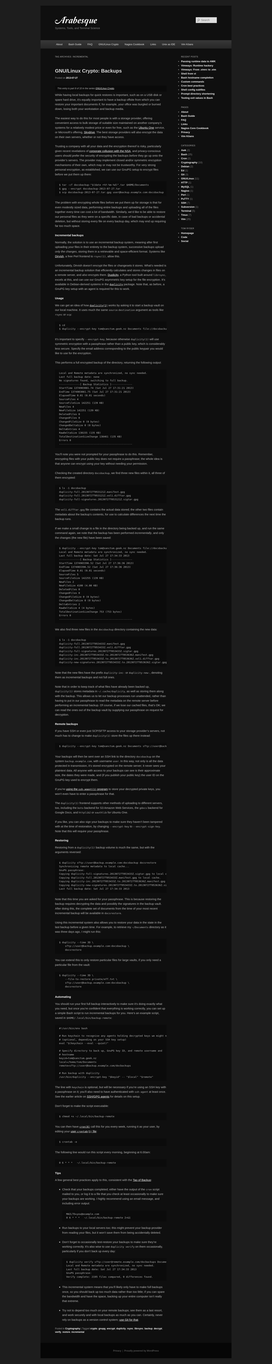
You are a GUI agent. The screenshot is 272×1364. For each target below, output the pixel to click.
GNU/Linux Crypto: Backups (88, 71)
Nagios (185, 190)
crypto (93, 1328)
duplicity (121, 1328)
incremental (77, 1332)
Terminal (186, 210)
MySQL (185, 186)
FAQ (89, 44)
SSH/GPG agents (98, 1096)
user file (83, 1131)
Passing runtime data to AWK (198, 61)
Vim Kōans (187, 44)
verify (58, 1332)
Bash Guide (75, 44)
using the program (87, 789)
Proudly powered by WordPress (141, 1350)
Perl (183, 194)
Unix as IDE (168, 44)
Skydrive (89, 132)
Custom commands (192, 81)
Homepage (187, 233)
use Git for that (128, 1319)
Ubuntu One (146, 127)
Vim (183, 219)
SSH (183, 202)
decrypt (158, 1328)
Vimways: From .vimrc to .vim (198, 69)
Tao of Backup (142, 1180)
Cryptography (72, 1328)
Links (153, 44)
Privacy (185, 132)
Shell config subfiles (193, 89)
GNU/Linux (187, 178)
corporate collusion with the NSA (110, 151)
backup (149, 1328)
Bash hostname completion (197, 77)
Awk (183, 150)
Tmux (184, 214)
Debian (185, 166)
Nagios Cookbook (134, 44)
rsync (130, 1328)
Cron (184, 158)
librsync (138, 1328)
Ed (182, 170)
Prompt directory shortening (198, 93)
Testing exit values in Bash (197, 97)
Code (184, 237)
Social (184, 241)
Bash (184, 154)
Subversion (188, 206)
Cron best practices (192, 85)
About (59, 44)
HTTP (184, 182)
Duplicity (113, 274)
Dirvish (59, 256)
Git (183, 174)
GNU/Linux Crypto (109, 44)
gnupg (102, 1328)
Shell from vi (188, 73)
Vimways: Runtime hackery (197, 65)
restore (66, 1332)
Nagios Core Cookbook (195, 128)
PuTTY (185, 198)
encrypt (111, 1328)
